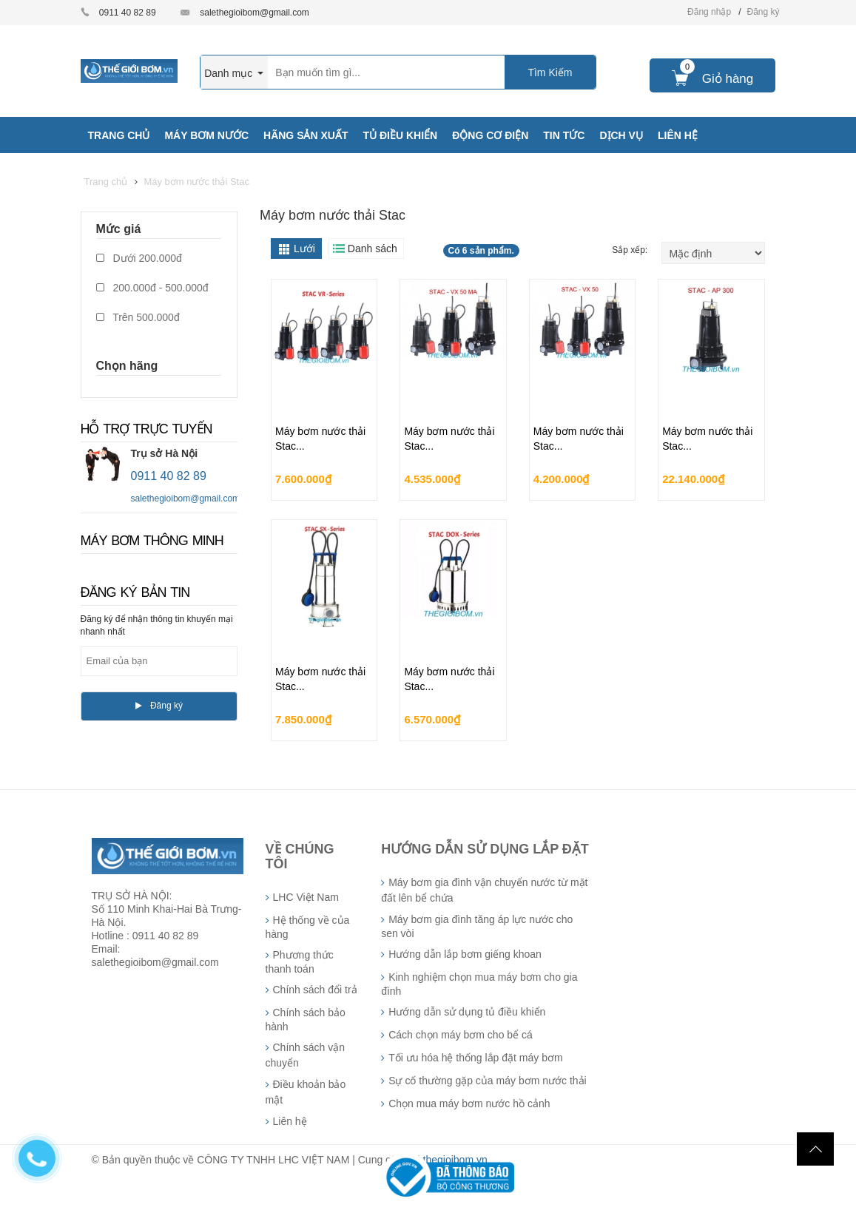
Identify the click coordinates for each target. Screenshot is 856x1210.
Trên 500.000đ (138, 317)
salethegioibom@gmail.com (254, 12)
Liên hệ (290, 1121)
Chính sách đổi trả (315, 990)
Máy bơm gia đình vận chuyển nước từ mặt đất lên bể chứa (484, 890)
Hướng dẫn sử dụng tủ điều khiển (466, 1012)
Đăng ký (763, 12)
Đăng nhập (709, 12)
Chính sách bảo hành (306, 1019)
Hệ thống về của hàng (308, 927)
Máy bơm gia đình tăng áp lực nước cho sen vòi (477, 926)
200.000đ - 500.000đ (152, 288)
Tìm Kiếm (550, 72)
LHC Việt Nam (306, 897)
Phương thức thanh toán (300, 962)
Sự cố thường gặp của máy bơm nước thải (487, 1080)
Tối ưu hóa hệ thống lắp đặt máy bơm (475, 1058)
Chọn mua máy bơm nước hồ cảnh (469, 1103)
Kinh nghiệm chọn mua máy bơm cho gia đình (479, 984)
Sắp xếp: (631, 250)
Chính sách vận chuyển (306, 1055)
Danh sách (372, 248)
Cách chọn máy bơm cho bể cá (460, 1035)
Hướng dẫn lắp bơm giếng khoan (465, 954)
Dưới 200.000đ (139, 258)
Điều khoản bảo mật (306, 1092)
